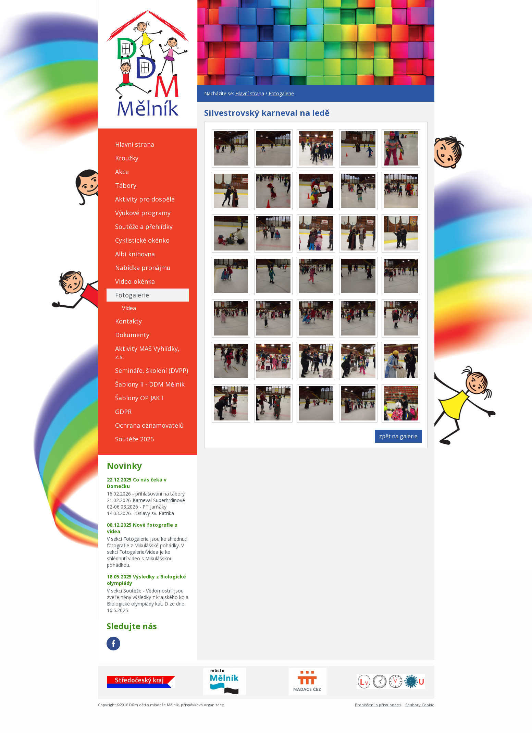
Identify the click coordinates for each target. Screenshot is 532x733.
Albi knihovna (135, 254)
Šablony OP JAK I (139, 398)
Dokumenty (132, 335)
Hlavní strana (134, 144)
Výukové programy (143, 213)
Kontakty (128, 321)
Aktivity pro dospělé (145, 199)
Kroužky (126, 158)
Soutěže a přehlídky (144, 226)
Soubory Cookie (419, 704)
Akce (122, 172)
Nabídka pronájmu (143, 268)
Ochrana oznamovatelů (149, 425)
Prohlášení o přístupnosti (378, 704)
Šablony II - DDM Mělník (150, 384)
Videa (129, 308)
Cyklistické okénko (142, 240)
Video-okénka (135, 281)
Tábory (125, 185)
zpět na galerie (398, 436)
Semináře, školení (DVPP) (151, 370)
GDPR (123, 411)
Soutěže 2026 (134, 439)
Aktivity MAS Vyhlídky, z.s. (147, 352)
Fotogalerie (132, 295)
